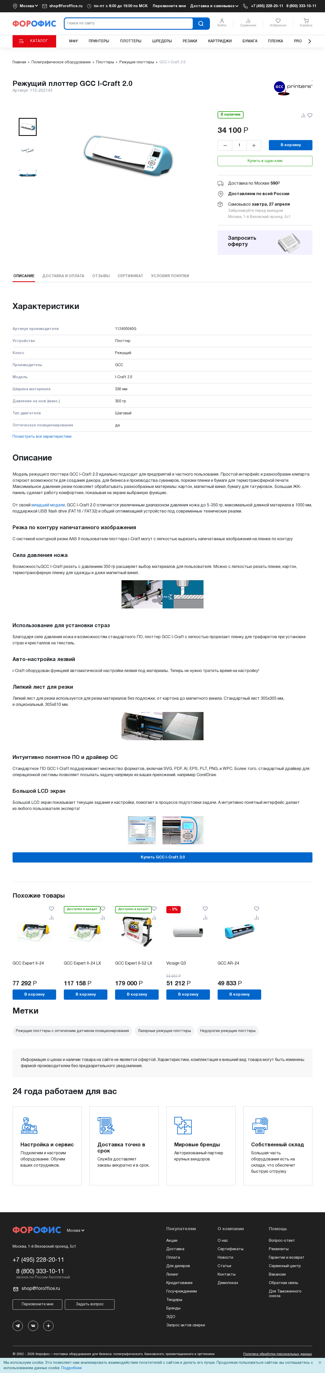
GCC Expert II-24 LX (82, 963)
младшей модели (48, 505)
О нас (223, 1240)
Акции (171, 1240)
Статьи (224, 1266)
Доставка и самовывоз (214, 6)
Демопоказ (228, 1283)
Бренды (173, 1308)
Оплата (173, 1257)
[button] (28, 127)
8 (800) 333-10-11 (301, 6)
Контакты (227, 1274)
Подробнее (71, 1368)
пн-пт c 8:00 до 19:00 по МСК (121, 6)
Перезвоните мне (169, 6)
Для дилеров (178, 1266)
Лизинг (172, 1274)
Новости (225, 1257)
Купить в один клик (265, 161)
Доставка (175, 1249)
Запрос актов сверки (185, 1325)
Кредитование (179, 1283)
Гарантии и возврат (286, 1257)
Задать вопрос (90, 1304)
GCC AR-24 (228, 963)
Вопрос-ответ (282, 1240)
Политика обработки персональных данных (277, 1354)
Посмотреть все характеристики (42, 436)
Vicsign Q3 (176, 963)
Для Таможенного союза (285, 1294)
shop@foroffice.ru (66, 6)
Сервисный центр (285, 1266)
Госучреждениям (181, 1291)
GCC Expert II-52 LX (133, 963)
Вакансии (277, 1274)
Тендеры (174, 1300)
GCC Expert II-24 (28, 963)
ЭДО (170, 1317)
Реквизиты (279, 1249)
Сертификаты (230, 1249)
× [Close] (319, 1362)
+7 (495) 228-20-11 (267, 6)
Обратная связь (283, 1283)
